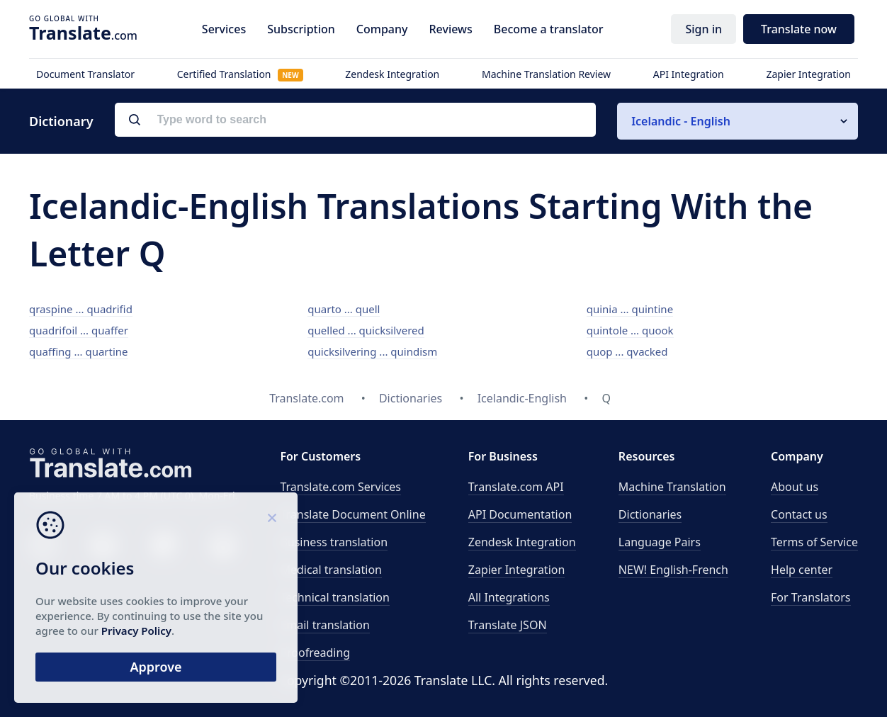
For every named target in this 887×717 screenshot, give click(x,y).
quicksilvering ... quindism (372, 351)
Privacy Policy (136, 630)
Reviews (450, 29)
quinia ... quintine (630, 309)
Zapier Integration (808, 74)
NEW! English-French (673, 569)
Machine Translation (672, 487)
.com (83, 33)
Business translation (334, 542)
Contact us (799, 514)
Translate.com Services (340, 487)
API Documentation (520, 514)
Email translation (324, 625)
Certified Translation (240, 74)
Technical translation (335, 597)
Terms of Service (814, 542)
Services (224, 29)
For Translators (811, 597)
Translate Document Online (352, 514)
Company (382, 29)
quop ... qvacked (627, 351)
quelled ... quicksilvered (365, 330)
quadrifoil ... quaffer (78, 330)
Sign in (703, 29)
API (516, 487)
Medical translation (331, 569)
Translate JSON (507, 625)
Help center (801, 569)
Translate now (799, 29)
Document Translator (85, 74)
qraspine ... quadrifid (80, 309)
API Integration (688, 74)
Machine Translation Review (546, 74)
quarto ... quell (343, 309)
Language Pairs (659, 542)
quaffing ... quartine (78, 351)
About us (794, 487)
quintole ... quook (630, 330)
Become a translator (549, 29)
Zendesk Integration (392, 74)
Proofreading (315, 652)
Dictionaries (650, 514)
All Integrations (509, 597)
